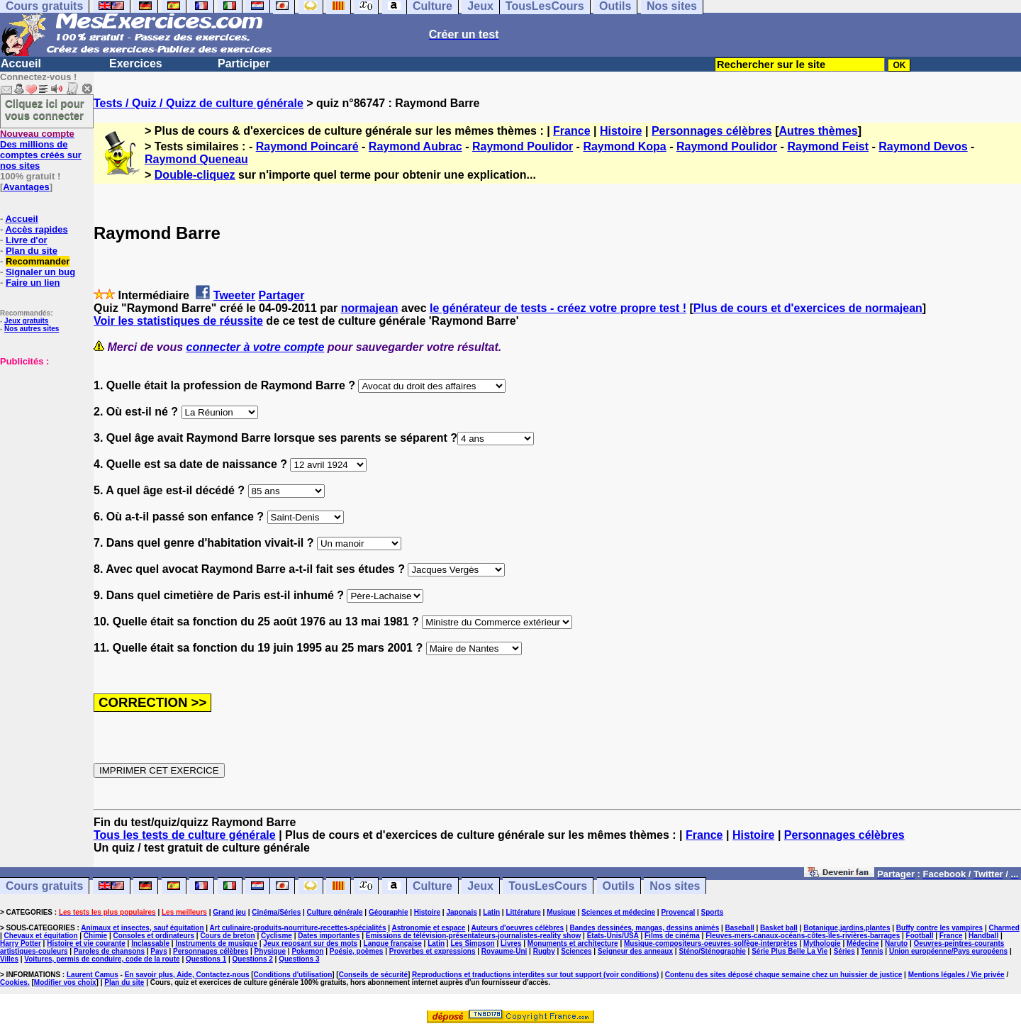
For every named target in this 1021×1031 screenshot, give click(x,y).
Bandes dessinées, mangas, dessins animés (645, 928)
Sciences (576, 951)
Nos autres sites (31, 329)
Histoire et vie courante (86, 943)
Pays (158, 951)
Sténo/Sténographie (712, 951)
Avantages (26, 187)
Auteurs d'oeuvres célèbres (517, 928)
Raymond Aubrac (415, 146)
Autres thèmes (818, 131)
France (571, 131)
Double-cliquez (195, 175)
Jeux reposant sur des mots (310, 943)
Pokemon (307, 951)
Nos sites (674, 886)
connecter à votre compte (255, 347)
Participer (244, 63)
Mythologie (822, 943)
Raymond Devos (922, 146)
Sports (712, 912)
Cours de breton (227, 936)
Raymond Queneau (196, 159)
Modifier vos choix (65, 982)
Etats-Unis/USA (613, 936)
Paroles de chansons (109, 951)
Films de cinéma (672, 936)
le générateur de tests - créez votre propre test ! (558, 308)
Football (920, 936)
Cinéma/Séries (276, 912)
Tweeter (234, 295)
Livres (511, 943)
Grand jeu (229, 912)
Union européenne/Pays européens (948, 951)
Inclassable (150, 943)
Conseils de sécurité (373, 975)
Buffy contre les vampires (939, 928)
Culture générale (335, 912)
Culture (432, 886)
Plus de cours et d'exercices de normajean (807, 308)
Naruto (896, 943)
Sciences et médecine (618, 912)
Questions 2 (253, 959)
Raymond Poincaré (307, 146)
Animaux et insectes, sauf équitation (142, 928)
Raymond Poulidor (522, 146)
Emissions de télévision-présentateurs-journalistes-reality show (473, 936)
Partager (282, 295)
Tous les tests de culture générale (185, 835)
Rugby (544, 951)
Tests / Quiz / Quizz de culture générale (198, 103)
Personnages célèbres (712, 131)
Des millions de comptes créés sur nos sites (41, 149)
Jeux (480, 886)
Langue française (393, 943)
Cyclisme (276, 936)
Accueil (21, 63)
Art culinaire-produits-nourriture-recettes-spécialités (298, 928)
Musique (561, 912)
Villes (9, 959)
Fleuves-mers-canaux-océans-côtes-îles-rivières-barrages (802, 936)
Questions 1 (206, 959)
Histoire (621, 131)
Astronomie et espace (428, 928)
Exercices (135, 63)
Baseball (739, 928)
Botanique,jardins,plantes (846, 928)
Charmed (1003, 928)
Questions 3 (299, 959)
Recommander (37, 261)
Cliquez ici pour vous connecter (44, 109)
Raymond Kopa (624, 146)
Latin (491, 912)
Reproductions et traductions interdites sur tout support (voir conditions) (535, 975)
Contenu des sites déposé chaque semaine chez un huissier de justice (784, 975)
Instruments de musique (216, 943)
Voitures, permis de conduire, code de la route (101, 959)
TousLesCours (547, 886)
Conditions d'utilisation (293, 975)
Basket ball (779, 928)
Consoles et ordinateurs (153, 936)
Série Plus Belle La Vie (789, 951)
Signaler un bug (40, 272)
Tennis (872, 951)
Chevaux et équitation (41, 936)
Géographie (388, 912)
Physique (270, 951)
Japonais (461, 912)
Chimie (95, 936)
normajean (369, 308)
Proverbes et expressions (432, 951)
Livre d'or (27, 240)
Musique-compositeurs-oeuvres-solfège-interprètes (711, 943)
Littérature (523, 912)
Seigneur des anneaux (635, 951)
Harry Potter (20, 943)
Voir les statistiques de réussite (178, 321)
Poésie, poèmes (357, 951)
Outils (619, 886)
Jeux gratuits (26, 321)
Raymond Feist (828, 146)
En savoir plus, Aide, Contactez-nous (187, 975)
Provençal (678, 912)
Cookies (14, 982)
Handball (983, 936)
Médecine (863, 943)
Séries (844, 951)
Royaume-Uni (504, 951)
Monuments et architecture (573, 943)
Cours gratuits (44, 886)
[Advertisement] (42, 437)
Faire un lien (33, 282)
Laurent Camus (92, 975)
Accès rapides (36, 229)
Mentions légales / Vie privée (956, 975)
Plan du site (31, 250)
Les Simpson (472, 943)
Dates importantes (328, 936)
